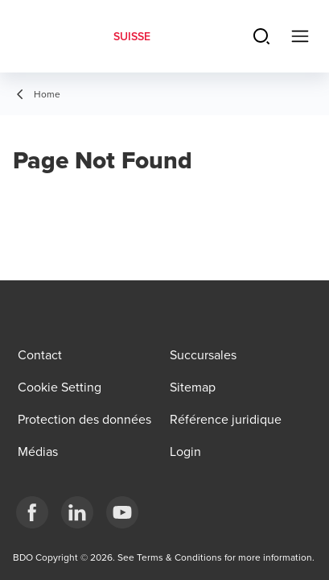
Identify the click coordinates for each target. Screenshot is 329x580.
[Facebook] (32, 512)
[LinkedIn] (77, 512)
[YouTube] (122, 512)
